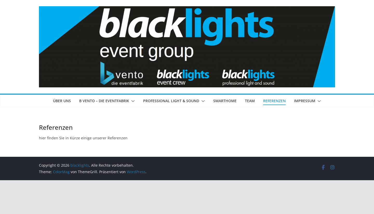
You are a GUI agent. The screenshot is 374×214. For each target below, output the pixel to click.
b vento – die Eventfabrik (104, 100)
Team (250, 100)
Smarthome (225, 100)
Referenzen (274, 100)
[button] (132, 101)
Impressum (304, 100)
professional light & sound (171, 100)
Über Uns (62, 100)
